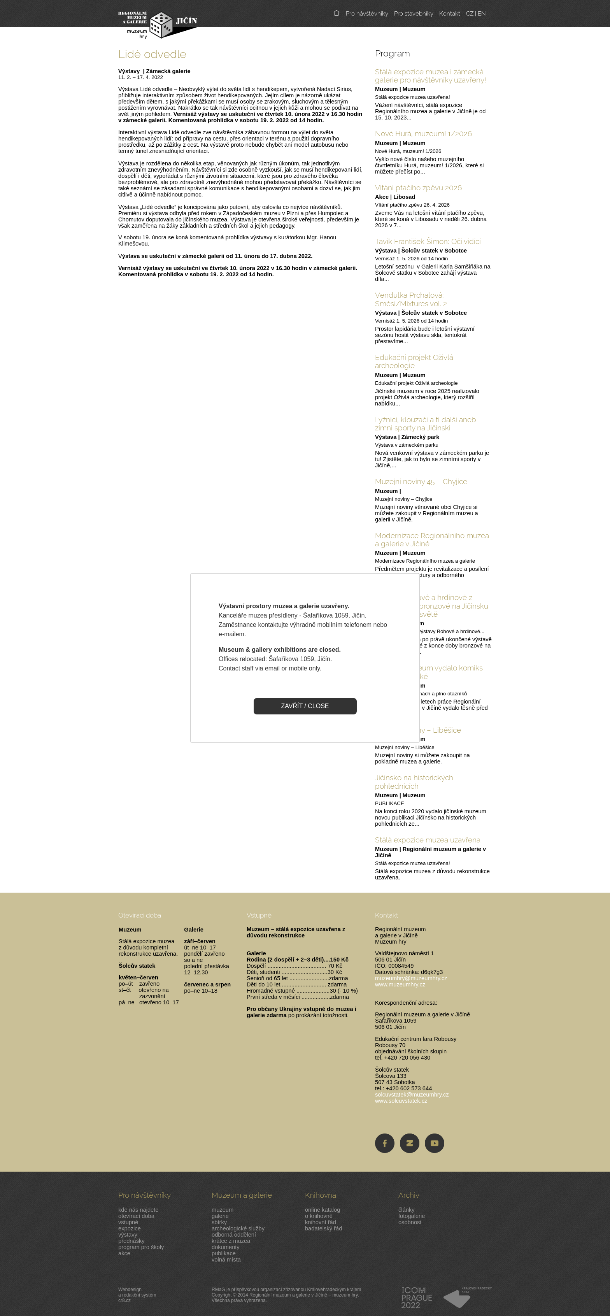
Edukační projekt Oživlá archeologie (414, 361)
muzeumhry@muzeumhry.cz (411, 978)
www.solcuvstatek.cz (401, 1101)
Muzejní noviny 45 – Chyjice (421, 481)
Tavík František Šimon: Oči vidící (428, 241)
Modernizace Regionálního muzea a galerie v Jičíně (432, 539)
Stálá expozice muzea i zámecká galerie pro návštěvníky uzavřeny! (430, 75)
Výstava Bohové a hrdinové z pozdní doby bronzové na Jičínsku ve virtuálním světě (431, 605)
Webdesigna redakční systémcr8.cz (137, 1295)
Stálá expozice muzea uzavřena (427, 839)
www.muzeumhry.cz (400, 984)
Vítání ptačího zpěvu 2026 (418, 187)
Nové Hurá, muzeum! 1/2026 (423, 133)
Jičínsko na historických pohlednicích (414, 781)
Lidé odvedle (152, 54)
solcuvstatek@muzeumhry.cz (412, 1094)
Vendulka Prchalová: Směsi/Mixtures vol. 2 (411, 299)
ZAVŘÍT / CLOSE (305, 706)
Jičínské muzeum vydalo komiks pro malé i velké (429, 671)
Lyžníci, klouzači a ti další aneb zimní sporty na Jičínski (425, 423)
